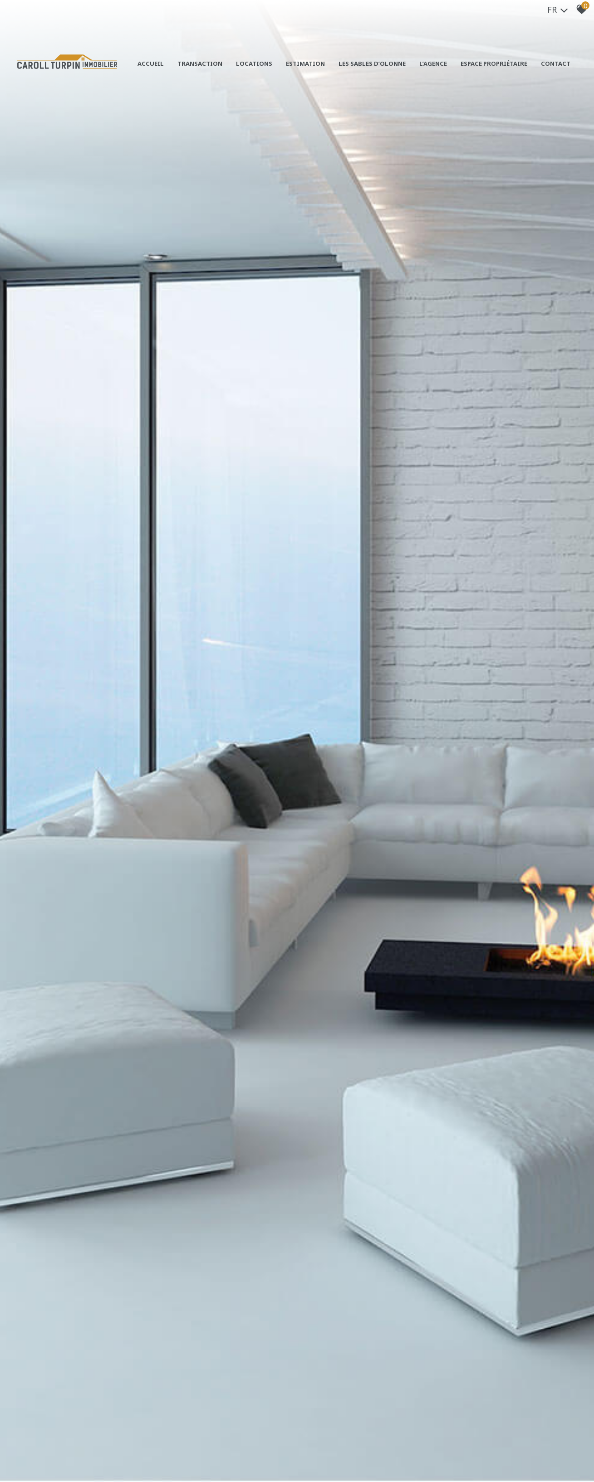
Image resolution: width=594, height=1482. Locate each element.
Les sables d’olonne (372, 63)
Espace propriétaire (494, 63)
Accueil (150, 63)
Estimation (305, 63)
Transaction (199, 63)
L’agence (433, 63)
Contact (555, 63)
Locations (254, 63)
